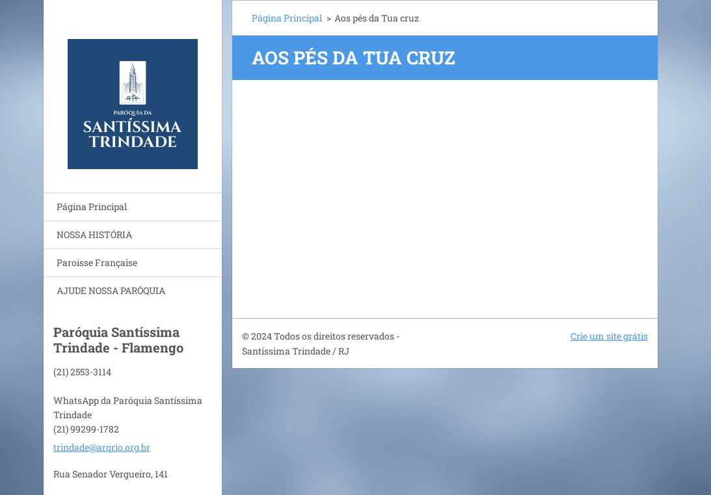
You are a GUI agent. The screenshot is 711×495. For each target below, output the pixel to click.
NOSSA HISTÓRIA (94, 234)
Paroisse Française (97, 262)
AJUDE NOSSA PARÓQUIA (111, 290)
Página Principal (92, 206)
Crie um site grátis (609, 336)
